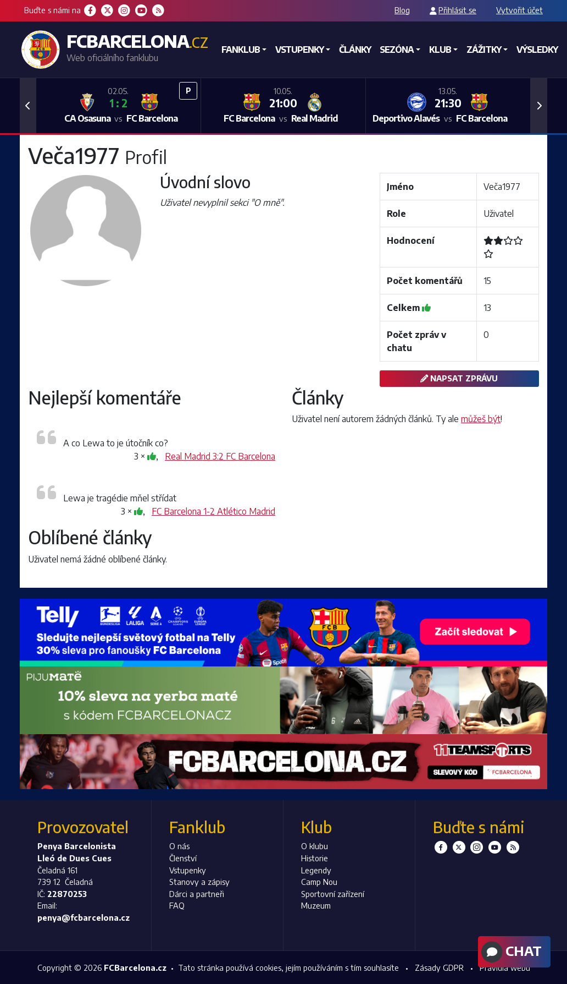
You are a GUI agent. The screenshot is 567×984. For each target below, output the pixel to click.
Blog (402, 10)
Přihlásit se (457, 10)
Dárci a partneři (196, 894)
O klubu (314, 846)
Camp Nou (319, 882)
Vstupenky (187, 870)
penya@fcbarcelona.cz (83, 917)
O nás (179, 846)
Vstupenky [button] (299, 49)
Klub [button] (440, 49)
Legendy (316, 870)
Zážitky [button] (483, 49)
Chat (510, 952)
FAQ (177, 905)
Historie (314, 858)
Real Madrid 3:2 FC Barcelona (220, 456)
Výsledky (537, 49)
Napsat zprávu (459, 378)
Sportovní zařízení (332, 894)
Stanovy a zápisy (199, 882)
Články (355, 49)
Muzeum (316, 905)
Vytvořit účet (519, 10)
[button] (28, 105)
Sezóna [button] (397, 49)
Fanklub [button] (240, 49)
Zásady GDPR (439, 967)
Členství (183, 858)
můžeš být (481, 418)
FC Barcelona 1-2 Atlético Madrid (213, 511)
